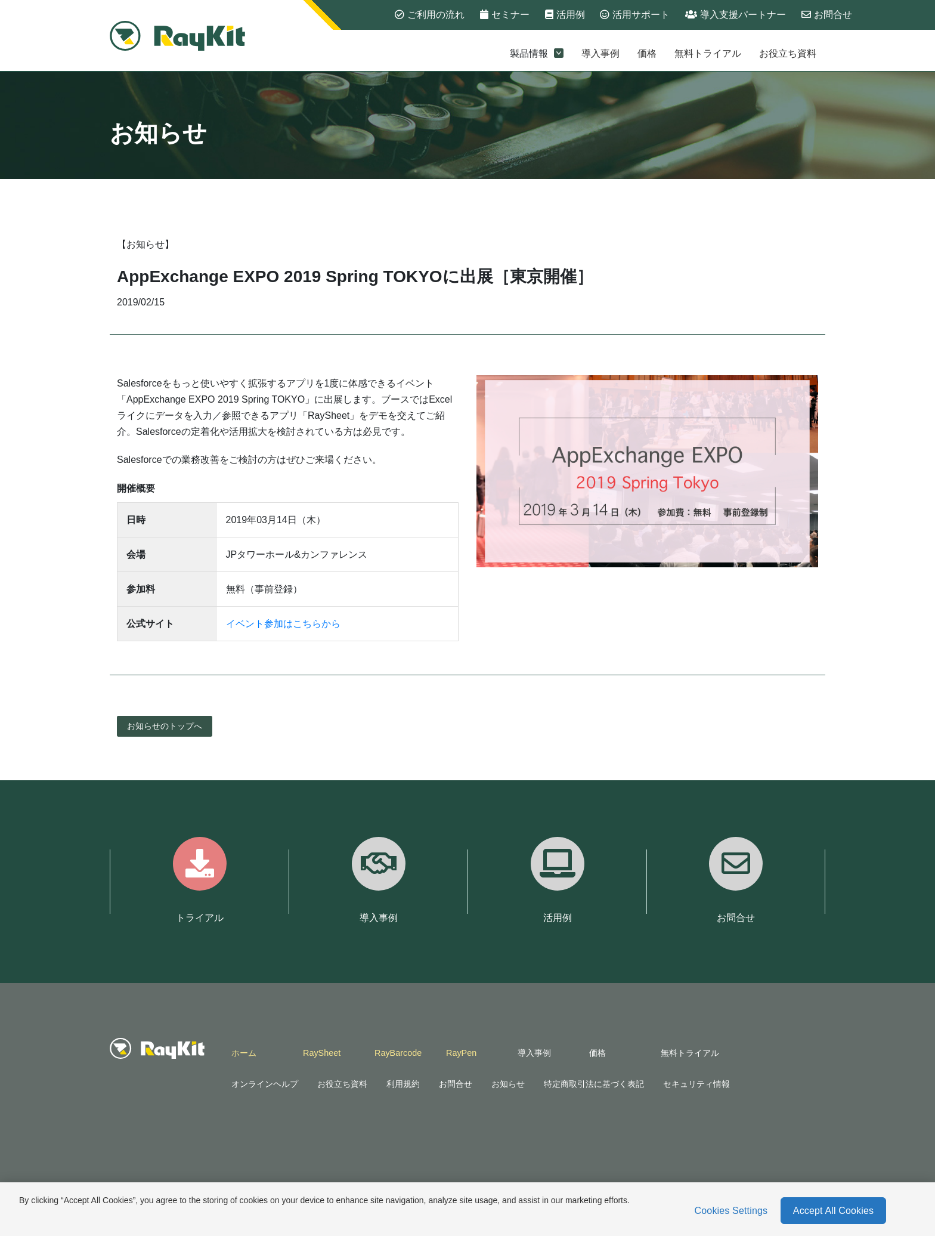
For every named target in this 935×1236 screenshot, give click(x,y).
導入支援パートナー (735, 15)
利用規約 (403, 1084)
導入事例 (600, 53)
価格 (647, 53)
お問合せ (826, 15)
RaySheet (321, 1053)
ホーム (243, 1053)
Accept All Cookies (833, 1211)
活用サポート (635, 15)
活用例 (565, 15)
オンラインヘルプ (264, 1084)
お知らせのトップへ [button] (164, 726)
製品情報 (537, 53)
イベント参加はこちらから (283, 624)
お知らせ (508, 1084)
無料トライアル (707, 53)
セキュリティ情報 (696, 1084)
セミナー (505, 15)
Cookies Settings (731, 1211)
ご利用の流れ (430, 15)
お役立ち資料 (787, 53)
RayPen (461, 1053)
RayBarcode (398, 1053)
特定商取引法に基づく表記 (594, 1084)
